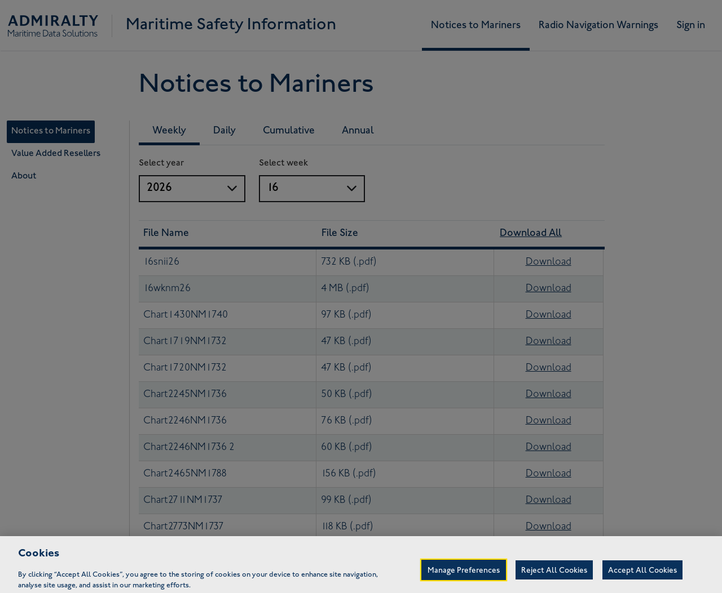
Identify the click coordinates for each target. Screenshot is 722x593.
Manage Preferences (464, 579)
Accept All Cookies (642, 579)
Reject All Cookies (554, 579)
